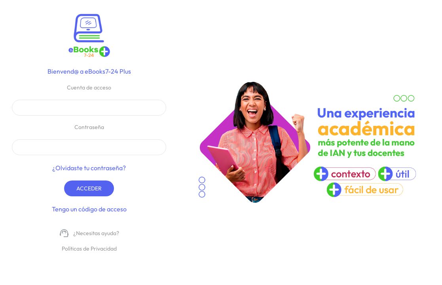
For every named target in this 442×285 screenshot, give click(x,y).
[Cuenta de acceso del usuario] (89, 108)
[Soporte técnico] (89, 233)
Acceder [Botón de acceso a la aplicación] (89, 188)
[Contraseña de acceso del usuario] (89, 147)
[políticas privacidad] (89, 249)
